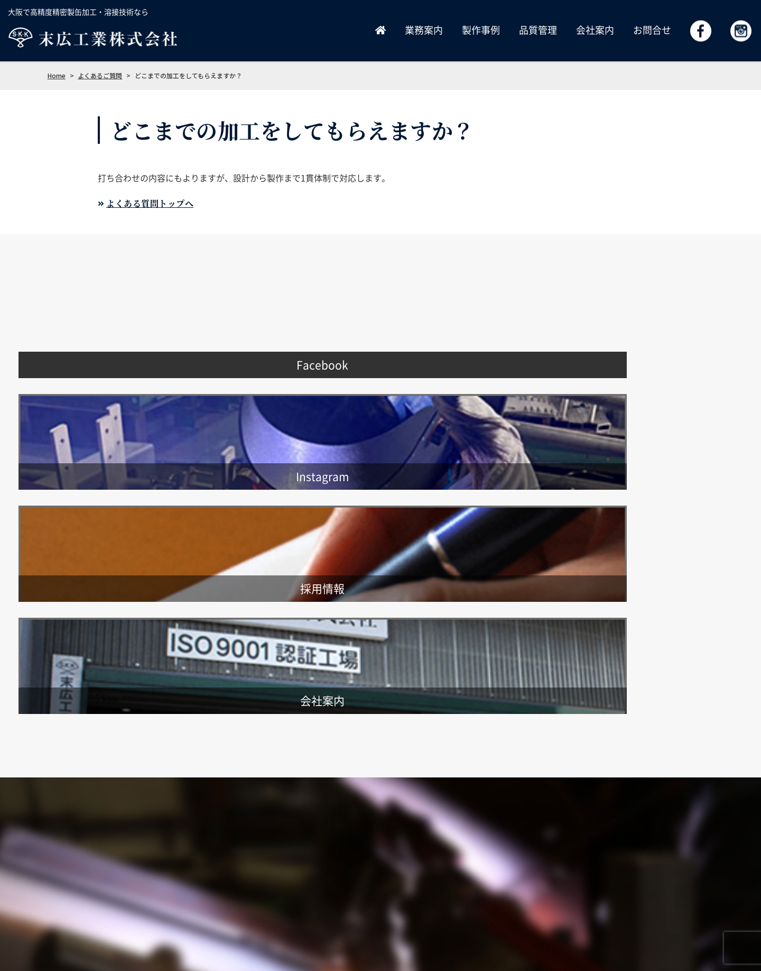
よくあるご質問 (686, 885)
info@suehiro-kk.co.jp (83, 899)
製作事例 (481, 30)
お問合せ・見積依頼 (609, 885)
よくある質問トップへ (149, 203)
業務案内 (424, 30)
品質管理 (538, 30)
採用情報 (543, 885)
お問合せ (652, 30)
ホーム (356, 885)
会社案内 (595, 30)
